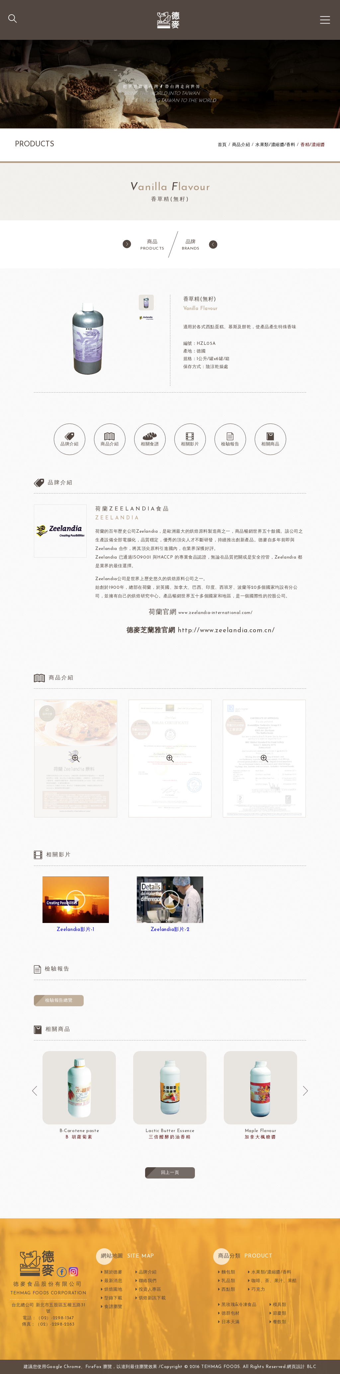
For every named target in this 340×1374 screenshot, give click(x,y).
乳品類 (228, 1281)
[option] (79, 1096)
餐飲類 (280, 1322)
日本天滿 (230, 1322)
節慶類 (280, 1313)
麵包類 (228, 1272)
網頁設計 (296, 1367)
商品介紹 (241, 145)
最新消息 (113, 1281)
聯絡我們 (148, 1281)
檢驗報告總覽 (58, 1000)
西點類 (228, 1289)
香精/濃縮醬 (312, 145)
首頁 (222, 145)
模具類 (280, 1305)
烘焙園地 (113, 1289)
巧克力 (258, 1289)
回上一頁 (170, 1173)
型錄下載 (113, 1298)
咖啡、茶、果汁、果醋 (274, 1281)
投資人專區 (150, 1289)
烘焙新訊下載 (152, 1298)
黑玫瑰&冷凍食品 (238, 1305)
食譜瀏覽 (113, 1307)
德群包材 (230, 1313)
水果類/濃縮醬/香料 (275, 145)
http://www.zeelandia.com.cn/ (226, 630)
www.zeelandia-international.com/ (214, 613)
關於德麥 (113, 1272)
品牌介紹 (148, 1272)
